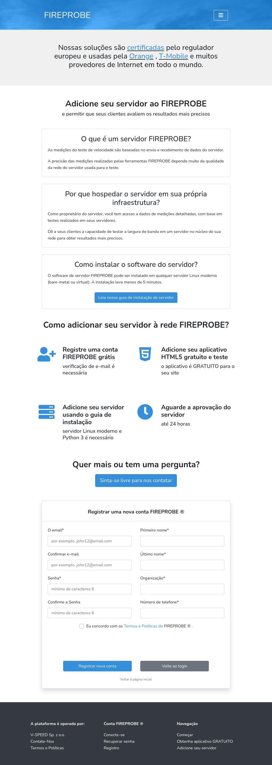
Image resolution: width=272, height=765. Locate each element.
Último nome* (153, 554)
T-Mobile (173, 56)
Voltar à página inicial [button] (136, 679)
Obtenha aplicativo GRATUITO (205, 741)
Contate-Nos (42, 741)
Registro (111, 748)
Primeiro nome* (154, 530)
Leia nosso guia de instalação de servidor (136, 297)
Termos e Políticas (47, 748)
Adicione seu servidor (197, 748)
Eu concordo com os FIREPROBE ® (139, 626)
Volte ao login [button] (174, 666)
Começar (185, 735)
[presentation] (136, 645)
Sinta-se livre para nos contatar (136, 480)
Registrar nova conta (97, 666)
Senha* (54, 578)
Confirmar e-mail (63, 554)
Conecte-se (114, 735)
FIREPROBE (67, 15)
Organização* (152, 578)
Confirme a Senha (64, 602)
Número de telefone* (159, 602)
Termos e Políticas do (143, 626)
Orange (141, 56)
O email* (56, 530)
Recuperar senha (119, 741)
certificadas (145, 48)
